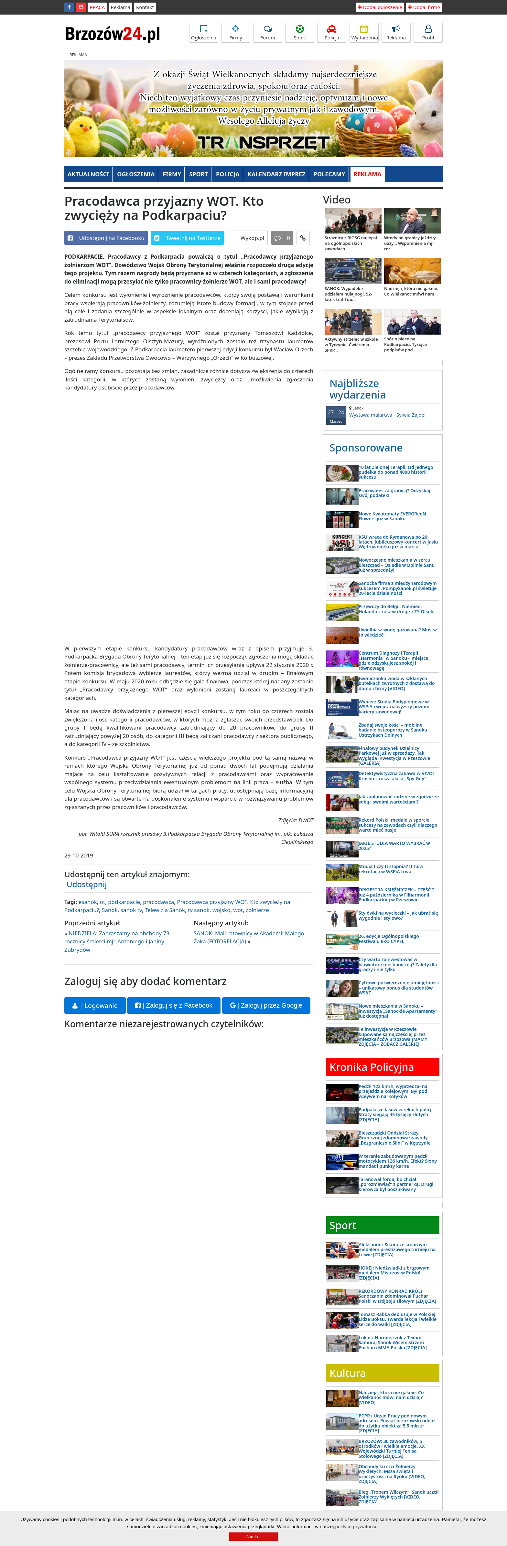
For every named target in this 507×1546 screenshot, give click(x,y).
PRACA (97, 7)
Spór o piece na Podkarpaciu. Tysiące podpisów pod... (405, 344)
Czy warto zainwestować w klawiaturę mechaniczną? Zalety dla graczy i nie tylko (398, 964)
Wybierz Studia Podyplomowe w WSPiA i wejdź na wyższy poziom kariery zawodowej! (394, 707)
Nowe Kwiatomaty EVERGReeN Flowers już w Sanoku (392, 516)
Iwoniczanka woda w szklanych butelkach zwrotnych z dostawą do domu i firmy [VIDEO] (397, 683)
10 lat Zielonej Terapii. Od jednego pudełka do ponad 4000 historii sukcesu (396, 472)
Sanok (110, 910)
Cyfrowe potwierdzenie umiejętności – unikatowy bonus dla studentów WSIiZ (399, 988)
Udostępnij (87, 884)
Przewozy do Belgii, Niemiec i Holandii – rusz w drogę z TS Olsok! (397, 608)
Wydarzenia (364, 33)
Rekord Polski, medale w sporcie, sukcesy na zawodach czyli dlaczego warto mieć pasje (398, 825)
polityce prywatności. (357, 1526)
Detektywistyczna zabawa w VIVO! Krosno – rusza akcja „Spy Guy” (396, 775)
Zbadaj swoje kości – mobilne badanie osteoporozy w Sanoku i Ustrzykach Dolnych (394, 730)
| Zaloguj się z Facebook (173, 1005)
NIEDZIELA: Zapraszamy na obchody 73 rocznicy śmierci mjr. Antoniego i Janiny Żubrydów (116, 941)
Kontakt (145, 7)
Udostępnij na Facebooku (106, 238)
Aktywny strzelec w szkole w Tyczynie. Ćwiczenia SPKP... (351, 344)
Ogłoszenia (203, 33)
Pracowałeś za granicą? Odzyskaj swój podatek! (394, 492)
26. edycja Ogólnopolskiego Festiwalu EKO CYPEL (389, 938)
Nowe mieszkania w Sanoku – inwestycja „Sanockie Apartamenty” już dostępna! (398, 1011)
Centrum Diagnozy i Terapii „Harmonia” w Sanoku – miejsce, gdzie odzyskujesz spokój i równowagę (394, 660)
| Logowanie (95, 1005)
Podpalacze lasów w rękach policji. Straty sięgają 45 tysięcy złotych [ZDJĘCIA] (396, 1114)
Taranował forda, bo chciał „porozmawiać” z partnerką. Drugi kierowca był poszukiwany (396, 1184)
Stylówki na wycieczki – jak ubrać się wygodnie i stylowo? (398, 915)
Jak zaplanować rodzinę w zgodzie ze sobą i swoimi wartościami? (399, 799)
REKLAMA (368, 174)
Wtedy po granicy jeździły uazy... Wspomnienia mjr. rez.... (410, 243)
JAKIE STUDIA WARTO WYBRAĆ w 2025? (394, 845)
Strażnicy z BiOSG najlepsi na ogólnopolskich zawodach (351, 243)
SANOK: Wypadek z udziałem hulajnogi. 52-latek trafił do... (348, 293)
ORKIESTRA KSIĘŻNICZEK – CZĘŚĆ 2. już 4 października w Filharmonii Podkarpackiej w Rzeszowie (397, 895)
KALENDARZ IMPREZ (277, 174)
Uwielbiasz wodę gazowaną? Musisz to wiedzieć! (398, 632)
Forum (267, 33)
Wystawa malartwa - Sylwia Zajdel (382, 411)
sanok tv (131, 910)
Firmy (235, 33)
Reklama (120, 7)
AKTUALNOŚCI (88, 174)
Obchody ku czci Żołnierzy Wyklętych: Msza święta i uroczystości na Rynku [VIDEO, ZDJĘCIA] (392, 1473)
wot (238, 910)
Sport (299, 33)
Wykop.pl (251, 238)
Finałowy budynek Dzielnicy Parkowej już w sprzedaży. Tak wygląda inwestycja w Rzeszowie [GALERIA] (394, 755)
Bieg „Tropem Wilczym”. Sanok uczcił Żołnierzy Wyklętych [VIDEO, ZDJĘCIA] (399, 1497)
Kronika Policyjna (371, 1067)
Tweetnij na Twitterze (187, 238)
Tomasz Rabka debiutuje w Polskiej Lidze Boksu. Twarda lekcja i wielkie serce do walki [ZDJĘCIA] (398, 1319)
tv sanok (199, 910)
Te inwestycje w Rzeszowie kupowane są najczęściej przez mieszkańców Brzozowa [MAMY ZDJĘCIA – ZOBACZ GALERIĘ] (393, 1036)
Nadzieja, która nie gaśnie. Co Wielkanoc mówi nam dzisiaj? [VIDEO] (391, 1397)
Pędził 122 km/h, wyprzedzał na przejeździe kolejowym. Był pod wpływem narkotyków (393, 1091)
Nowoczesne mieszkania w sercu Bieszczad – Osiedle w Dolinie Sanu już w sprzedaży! (397, 565)
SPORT (198, 174)
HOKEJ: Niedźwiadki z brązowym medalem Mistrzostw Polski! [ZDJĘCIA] (394, 1273)
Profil (428, 33)
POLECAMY (329, 174)
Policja (331, 33)
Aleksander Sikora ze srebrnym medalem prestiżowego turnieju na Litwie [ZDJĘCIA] (397, 1249)
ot (102, 902)
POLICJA (227, 174)
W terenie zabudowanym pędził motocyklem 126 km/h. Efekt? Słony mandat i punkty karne (398, 1161)
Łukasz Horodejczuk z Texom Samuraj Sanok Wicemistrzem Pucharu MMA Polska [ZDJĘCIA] (393, 1342)
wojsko (221, 910)
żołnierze (257, 910)
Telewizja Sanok (165, 910)
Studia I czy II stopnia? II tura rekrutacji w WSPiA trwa (391, 868)
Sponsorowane (366, 447)
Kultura (347, 1373)
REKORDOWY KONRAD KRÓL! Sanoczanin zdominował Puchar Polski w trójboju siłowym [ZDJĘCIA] (397, 1296)
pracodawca (158, 902)
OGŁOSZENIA (136, 174)
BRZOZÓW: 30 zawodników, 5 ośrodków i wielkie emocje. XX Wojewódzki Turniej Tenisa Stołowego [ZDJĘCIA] (392, 1448)
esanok (88, 902)
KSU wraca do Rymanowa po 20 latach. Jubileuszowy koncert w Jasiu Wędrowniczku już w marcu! (398, 542)
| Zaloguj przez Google (266, 1005)
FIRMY (172, 174)
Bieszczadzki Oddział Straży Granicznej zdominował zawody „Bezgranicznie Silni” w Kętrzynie (395, 1138)
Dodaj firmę (424, 7)
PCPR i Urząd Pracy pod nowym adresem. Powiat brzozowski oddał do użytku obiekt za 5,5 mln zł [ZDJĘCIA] (397, 1423)
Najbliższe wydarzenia (357, 388)
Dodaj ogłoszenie (380, 7)
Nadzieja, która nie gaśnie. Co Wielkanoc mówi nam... (411, 291)
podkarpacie (124, 902)
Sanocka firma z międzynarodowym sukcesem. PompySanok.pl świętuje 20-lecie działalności (398, 588)
